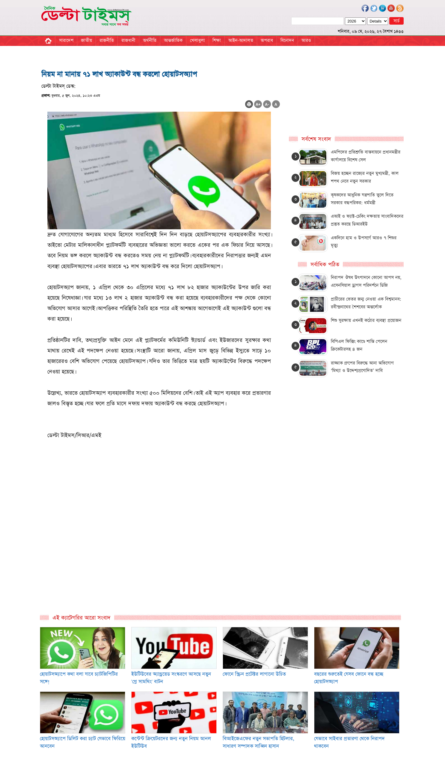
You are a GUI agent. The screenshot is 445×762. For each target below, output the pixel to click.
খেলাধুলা (197, 40)
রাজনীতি (106, 40)
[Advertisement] (160, 549)
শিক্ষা (216, 40)
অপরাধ (267, 40)
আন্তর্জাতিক (173, 40)
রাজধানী (128, 40)
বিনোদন (287, 40)
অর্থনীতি (149, 40)
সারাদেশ (66, 40)
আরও (306, 40)
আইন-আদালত (240, 40)
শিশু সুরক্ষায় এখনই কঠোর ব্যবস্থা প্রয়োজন (366, 320)
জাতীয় (86, 40)
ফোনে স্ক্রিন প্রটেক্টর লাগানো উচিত (254, 674)
